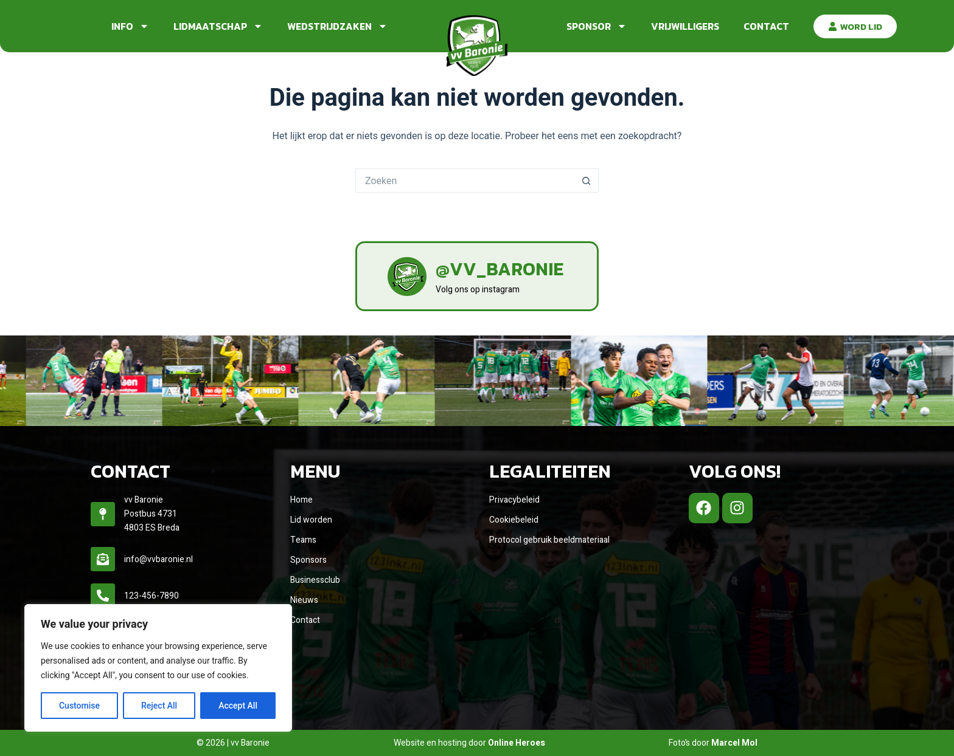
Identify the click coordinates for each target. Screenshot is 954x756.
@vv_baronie (499, 269)
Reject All (159, 705)
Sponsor (596, 26)
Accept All (237, 705)
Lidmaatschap (218, 26)
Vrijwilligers (685, 26)
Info (130, 26)
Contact (766, 26)
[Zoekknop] (586, 180)
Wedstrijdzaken (337, 26)
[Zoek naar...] (464, 180)
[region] (158, 668)
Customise (79, 705)
